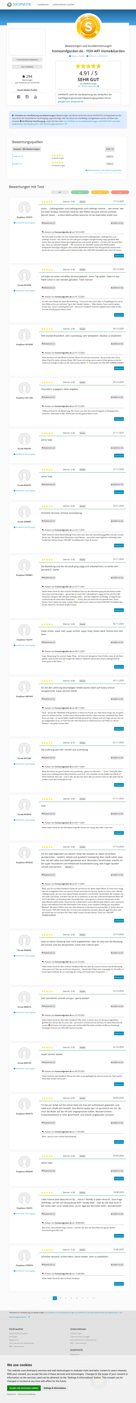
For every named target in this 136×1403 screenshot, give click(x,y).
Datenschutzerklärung (26, 1394)
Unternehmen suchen (63, 4)
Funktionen (43, 4)
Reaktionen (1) (48, 223)
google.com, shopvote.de (70, 101)
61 (60, 192)
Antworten (119, 255)
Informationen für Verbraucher (21, 1343)
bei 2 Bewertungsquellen (88, 86)
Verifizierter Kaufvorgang (24, 223)
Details (82, 202)
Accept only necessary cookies (23, 1388)
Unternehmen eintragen (80, 1336)
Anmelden (13, 1336)
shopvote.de (18, 156)
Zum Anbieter (27, 66)
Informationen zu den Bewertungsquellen (104, 170)
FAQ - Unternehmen (78, 1343)
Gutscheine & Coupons (18, 1333)
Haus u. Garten (77, 56)
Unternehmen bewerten (27, 59)
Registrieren (14, 1340)
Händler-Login (76, 1333)
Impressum (11, 1394)
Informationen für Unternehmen (83, 1340)
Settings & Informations (55, 1388)
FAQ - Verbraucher (16, 1346)
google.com (17, 164)
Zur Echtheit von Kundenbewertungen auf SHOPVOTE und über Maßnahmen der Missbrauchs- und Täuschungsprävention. (66, 122)
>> (94, 1298)
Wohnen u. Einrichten (97, 56)
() (117, 223)
